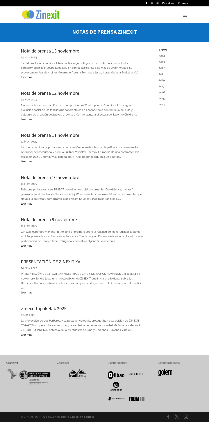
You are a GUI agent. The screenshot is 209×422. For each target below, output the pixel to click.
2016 (162, 92)
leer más (26, 77)
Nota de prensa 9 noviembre (49, 219)
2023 (162, 62)
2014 (162, 104)
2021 (162, 74)
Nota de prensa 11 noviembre (50, 135)
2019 (162, 80)
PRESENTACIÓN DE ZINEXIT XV (50, 262)
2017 (162, 86)
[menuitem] (168, 4)
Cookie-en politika (82, 417)
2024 (162, 56)
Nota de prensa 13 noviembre (50, 51)
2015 (162, 98)
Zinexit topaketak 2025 (44, 308)
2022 (162, 68)
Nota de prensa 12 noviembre (50, 93)
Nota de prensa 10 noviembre (50, 177)
